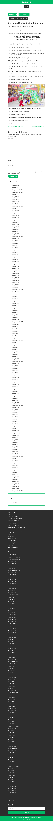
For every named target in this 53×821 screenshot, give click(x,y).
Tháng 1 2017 (15, 335)
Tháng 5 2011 (15, 470)
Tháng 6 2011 (15, 467)
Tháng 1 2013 (15, 428)
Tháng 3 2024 (15, 201)
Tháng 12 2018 (15, 303)
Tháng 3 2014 (15, 398)
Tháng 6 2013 (15, 416)
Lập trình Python (14, 523)
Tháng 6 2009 (15, 481)
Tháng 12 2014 (15, 382)
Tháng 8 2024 (15, 197)
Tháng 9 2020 (15, 268)
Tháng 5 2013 (15, 419)
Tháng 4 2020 (15, 280)
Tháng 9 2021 (15, 241)
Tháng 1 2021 (15, 259)
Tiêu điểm (11, 545)
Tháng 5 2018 (15, 312)
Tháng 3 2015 (15, 379)
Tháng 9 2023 (15, 210)
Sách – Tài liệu (12, 544)
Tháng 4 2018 (15, 315)
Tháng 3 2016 (15, 354)
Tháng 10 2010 (15, 477)
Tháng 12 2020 (15, 261)
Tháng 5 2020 (15, 278)
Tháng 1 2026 (15, 187)
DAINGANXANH (13, 14)
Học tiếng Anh (12, 538)
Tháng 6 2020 (15, 275)
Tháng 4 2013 (15, 421)
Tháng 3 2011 (15, 474)
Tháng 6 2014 (15, 391)
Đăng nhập (14, 502)
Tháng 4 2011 (15, 472)
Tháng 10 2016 (15, 342)
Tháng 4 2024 (15, 199)
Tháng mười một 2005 (17, 491)
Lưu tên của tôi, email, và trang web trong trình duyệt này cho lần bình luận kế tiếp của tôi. (25, 172)
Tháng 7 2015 (15, 370)
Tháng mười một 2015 (17, 361)
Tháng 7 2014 (15, 389)
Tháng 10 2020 (15, 266)
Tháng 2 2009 (15, 488)
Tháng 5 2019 (15, 294)
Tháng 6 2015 (15, 373)
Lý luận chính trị (12, 540)
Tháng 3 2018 (15, 317)
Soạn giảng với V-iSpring (16, 518)
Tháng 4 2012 (15, 447)
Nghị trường (12, 542)
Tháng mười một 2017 (17, 322)
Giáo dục (11, 536)
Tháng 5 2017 (15, 326)
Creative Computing (14, 520)
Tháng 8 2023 (15, 213)
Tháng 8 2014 (15, 386)
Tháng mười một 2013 (17, 405)
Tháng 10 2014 (15, 384)
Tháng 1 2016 (15, 356)
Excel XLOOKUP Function (38, 126)
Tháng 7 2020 (15, 273)
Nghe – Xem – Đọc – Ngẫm (16, 531)
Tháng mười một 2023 (17, 206)
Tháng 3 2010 (15, 479)
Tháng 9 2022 (15, 220)
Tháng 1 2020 (15, 287)
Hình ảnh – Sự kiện (14, 529)
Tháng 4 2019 (15, 296)
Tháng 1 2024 (15, 204)
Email (10, 160)
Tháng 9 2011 (15, 461)
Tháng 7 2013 (15, 414)
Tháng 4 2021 (15, 252)
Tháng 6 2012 (15, 442)
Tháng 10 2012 (15, 435)
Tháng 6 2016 (15, 347)
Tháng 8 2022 (15, 222)
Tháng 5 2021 (15, 250)
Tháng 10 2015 (15, 363)
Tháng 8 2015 (15, 368)
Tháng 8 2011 (15, 463)
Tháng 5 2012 (15, 444)
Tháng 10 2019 (15, 291)
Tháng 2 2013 (15, 426)
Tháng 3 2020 (15, 282)
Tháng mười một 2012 (17, 433)
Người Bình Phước (24, 14)
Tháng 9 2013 (15, 410)
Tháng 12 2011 (15, 454)
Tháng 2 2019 (15, 301)
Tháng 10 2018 (15, 305)
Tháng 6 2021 (15, 248)
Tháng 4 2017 (15, 329)
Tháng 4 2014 (15, 396)
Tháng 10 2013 (15, 407)
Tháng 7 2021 (15, 245)
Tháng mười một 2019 (17, 289)
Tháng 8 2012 (15, 440)
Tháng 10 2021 (15, 238)
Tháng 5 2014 (15, 393)
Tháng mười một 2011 (17, 456)
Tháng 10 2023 (15, 208)
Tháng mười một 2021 (17, 236)
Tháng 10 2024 (15, 194)
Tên (9, 155)
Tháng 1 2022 (15, 231)
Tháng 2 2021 (15, 257)
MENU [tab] (26, 6)
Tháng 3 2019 (15, 298)
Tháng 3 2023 (15, 215)
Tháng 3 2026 (15, 185)
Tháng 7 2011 (15, 465)
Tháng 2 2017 (15, 333)
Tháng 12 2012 (15, 430)
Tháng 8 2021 (15, 243)
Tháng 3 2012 (15, 449)
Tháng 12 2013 (15, 403)
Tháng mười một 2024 (17, 192)
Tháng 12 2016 (15, 338)
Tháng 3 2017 (15, 331)
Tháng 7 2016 (15, 345)
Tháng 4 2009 (15, 486)
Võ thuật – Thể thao (13, 547)
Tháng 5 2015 (15, 375)
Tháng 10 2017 (15, 324)
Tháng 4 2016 (15, 352)
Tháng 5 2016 (15, 349)
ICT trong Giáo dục (14, 516)
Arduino (12, 522)
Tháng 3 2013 (15, 423)
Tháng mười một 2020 (17, 264)
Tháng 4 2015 (15, 377)
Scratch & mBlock (14, 525)
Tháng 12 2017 (15, 319)
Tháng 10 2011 (15, 458)
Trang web (11, 165)
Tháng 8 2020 (15, 271)
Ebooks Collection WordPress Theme (23, 817)
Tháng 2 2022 (15, 229)
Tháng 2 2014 (15, 400)
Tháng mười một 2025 (17, 190)
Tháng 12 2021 (15, 234)
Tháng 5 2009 (15, 484)
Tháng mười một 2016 (17, 340)
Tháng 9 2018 (15, 308)
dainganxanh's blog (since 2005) (17, 527)
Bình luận (10, 138)
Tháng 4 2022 (15, 227)
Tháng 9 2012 (15, 437)
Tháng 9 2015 (15, 366)
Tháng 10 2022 (15, 217)
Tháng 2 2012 (15, 451)
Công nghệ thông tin (14, 514)
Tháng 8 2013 (15, 412)
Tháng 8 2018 (15, 310)
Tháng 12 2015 (15, 359)
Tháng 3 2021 (15, 254)
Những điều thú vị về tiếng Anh (16, 126)
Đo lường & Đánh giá (14, 535)
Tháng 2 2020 (15, 285)
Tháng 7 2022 (15, 224)
